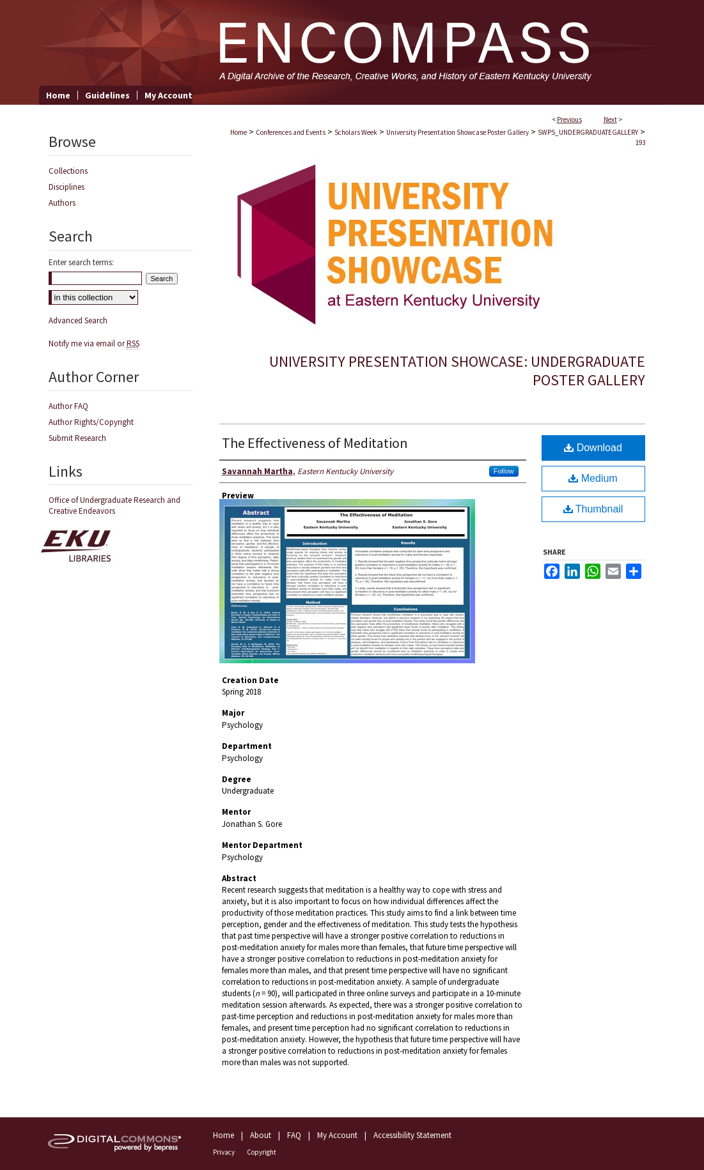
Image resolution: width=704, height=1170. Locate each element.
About (260, 1135)
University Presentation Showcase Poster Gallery (457, 132)
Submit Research (77, 438)
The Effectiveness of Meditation (315, 443)
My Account (337, 1135)
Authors (62, 202)
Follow (504, 471)
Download (593, 447)
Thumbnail (593, 509)
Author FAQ (68, 406)
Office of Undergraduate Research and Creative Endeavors (114, 505)
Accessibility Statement (412, 1135)
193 (640, 142)
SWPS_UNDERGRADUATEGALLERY (588, 132)
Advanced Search (78, 320)
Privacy (224, 1152)
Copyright (261, 1152)
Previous (569, 119)
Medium (592, 478)
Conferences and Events (290, 132)
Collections (68, 170)
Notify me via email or (94, 343)
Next (610, 119)
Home (238, 132)
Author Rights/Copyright (91, 422)
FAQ (294, 1135)
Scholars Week (355, 132)
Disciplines (66, 186)
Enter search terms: (81, 262)
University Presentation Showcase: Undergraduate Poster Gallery (457, 370)
